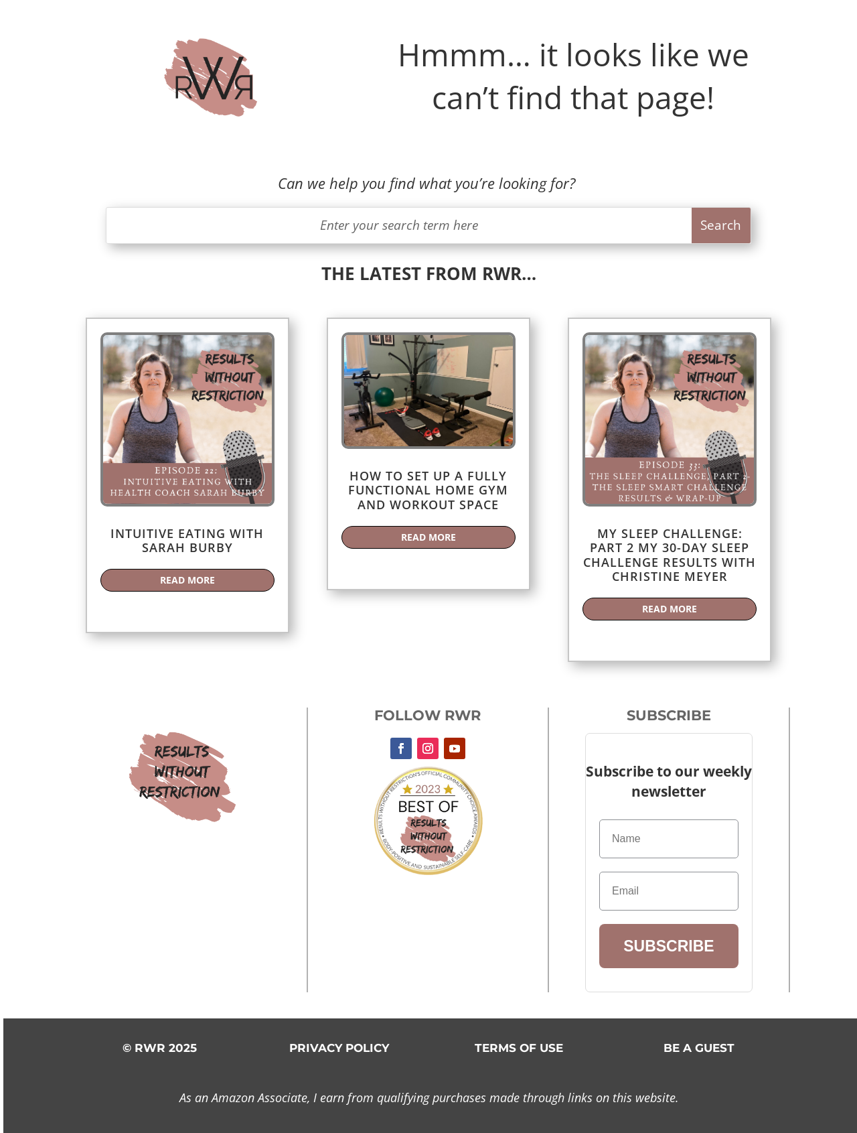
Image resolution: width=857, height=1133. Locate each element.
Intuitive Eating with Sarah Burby (187, 540)
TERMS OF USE (519, 1048)
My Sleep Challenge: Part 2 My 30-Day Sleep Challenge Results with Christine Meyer (669, 555)
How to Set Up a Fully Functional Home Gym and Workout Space (428, 490)
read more (187, 580)
